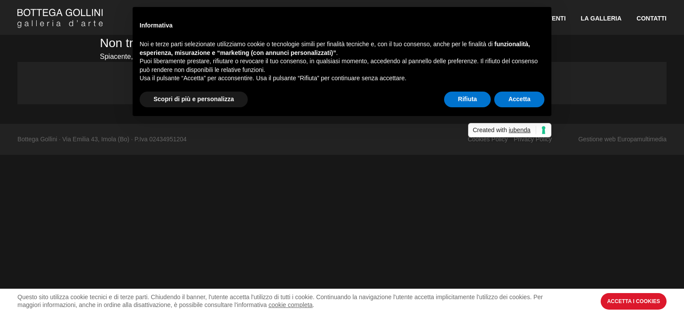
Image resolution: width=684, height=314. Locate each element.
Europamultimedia (642, 139)
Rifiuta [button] (467, 99)
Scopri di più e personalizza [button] (194, 99)
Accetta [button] (519, 99)
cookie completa (290, 304)
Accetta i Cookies (633, 301)
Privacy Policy (533, 139)
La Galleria (601, 18)
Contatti (651, 18)
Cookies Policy (488, 139)
